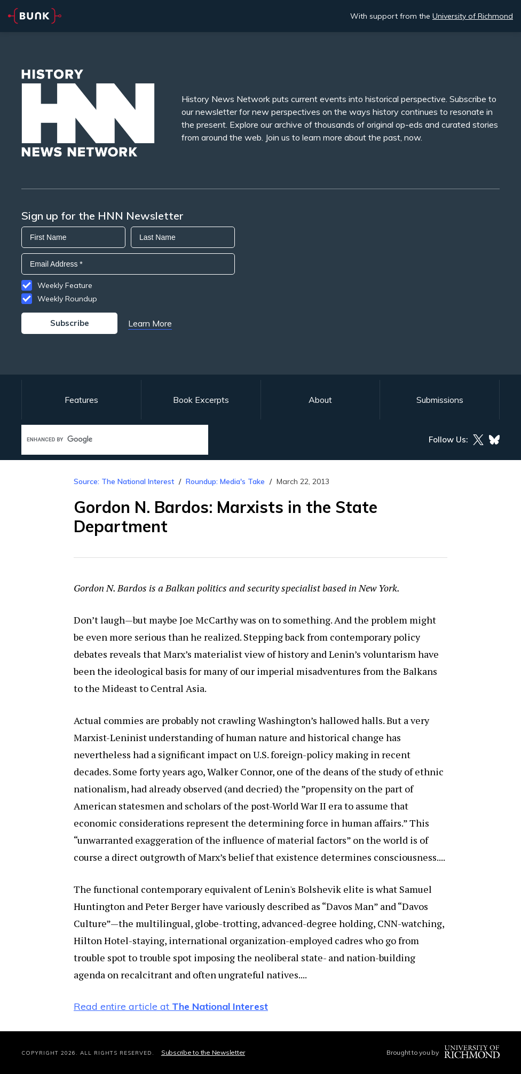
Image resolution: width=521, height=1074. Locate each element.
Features (81, 399)
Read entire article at (171, 1006)
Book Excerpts (201, 399)
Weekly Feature (64, 285)
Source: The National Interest (124, 481)
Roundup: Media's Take (225, 481)
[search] (103, 439)
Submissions (439, 399)
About (320, 399)
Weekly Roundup (67, 298)
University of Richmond (472, 16)
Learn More (150, 323)
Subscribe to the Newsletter (203, 1052)
